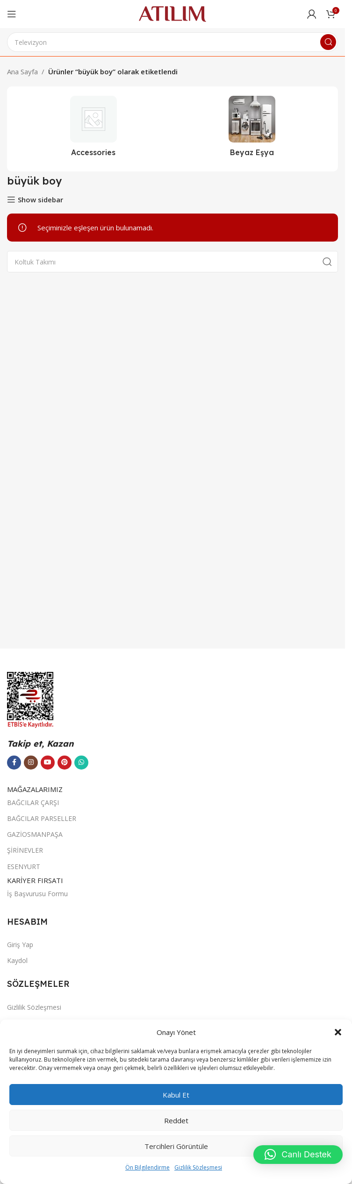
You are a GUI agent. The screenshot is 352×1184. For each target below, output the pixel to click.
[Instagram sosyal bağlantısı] (31, 763)
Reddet (176, 1120)
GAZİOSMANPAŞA (35, 834)
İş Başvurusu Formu (37, 893)
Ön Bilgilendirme (147, 1167)
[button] (338, 1032)
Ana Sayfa (22, 71)
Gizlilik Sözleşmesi (198, 1167)
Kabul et (176, 1094)
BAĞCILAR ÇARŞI (33, 802)
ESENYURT (23, 866)
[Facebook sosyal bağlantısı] (14, 763)
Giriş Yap (20, 944)
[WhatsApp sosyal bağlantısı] (81, 763)
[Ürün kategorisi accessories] (93, 129)
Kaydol (17, 960)
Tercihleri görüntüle (176, 1146)
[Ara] (172, 42)
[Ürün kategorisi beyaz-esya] (252, 129)
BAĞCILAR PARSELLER (41, 818)
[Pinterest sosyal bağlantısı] (64, 763)
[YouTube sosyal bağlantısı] (48, 763)
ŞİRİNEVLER (25, 850)
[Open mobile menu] (11, 14)
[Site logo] (172, 13)
